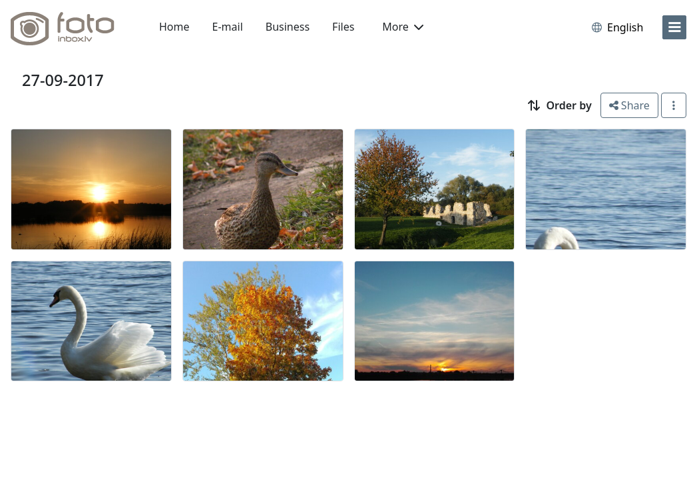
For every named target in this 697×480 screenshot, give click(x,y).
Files (343, 26)
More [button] (402, 26)
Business (288, 26)
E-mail (227, 26)
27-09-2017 (63, 80)
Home (174, 26)
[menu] (674, 27)
